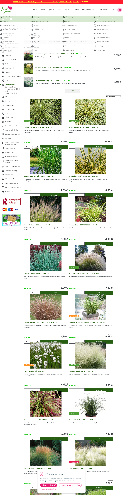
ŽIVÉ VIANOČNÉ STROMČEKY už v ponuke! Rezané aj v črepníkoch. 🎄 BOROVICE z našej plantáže (46, 2)
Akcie (35, 10)
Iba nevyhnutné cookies (49, 489)
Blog (28, 472)
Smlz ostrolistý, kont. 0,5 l (67, 394)
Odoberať (94, 490)
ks (33, 148)
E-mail (89, 467)
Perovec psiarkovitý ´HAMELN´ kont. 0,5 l (49, 81)
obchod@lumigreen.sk (11, 472)
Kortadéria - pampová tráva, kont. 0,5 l (49, 67)
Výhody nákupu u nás (62, 460)
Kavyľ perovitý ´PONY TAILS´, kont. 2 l (38, 394)
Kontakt (29, 476)
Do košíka (47, 148)
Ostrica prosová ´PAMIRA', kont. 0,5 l (38, 235)
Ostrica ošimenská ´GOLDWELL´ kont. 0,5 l (39, 129)
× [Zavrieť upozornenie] (120, 2)
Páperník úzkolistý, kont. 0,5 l (68, 288)
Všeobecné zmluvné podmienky (66, 468)
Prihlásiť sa (106, 10)
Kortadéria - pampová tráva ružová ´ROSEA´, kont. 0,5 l (54, 54)
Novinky (42, 10)
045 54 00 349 (9, 470)
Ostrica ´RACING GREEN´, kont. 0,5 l (70, 341)
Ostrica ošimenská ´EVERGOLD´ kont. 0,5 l (104, 182)
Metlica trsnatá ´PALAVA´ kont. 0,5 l (102, 288)
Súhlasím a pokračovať (49, 485)
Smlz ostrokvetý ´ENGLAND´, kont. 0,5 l (71, 182)
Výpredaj (51, 10)
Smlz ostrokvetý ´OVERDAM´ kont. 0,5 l (103, 341)
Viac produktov (72, 425)
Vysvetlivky (59, 464)
